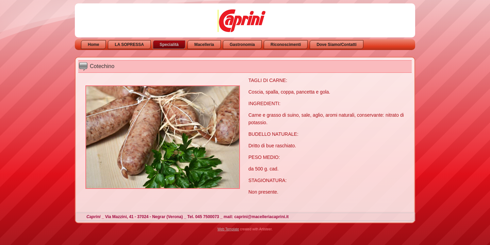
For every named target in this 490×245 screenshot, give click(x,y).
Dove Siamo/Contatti (336, 44)
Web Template (228, 229)
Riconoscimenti (286, 44)
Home (93, 44)
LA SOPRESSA (129, 44)
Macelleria (204, 44)
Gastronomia (242, 44)
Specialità (169, 44)
